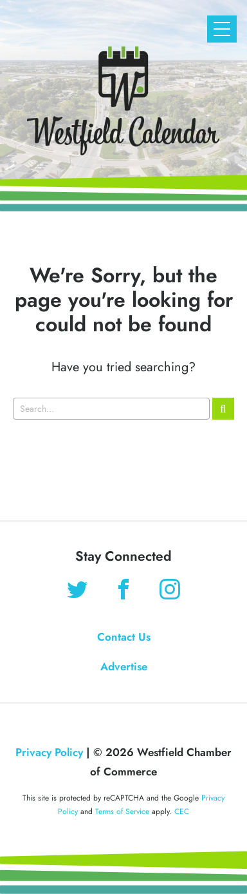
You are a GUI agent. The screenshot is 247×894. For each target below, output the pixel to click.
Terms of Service (122, 811)
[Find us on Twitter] (77, 591)
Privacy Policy (49, 752)
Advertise (123, 666)
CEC (181, 811)
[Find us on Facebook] (123, 591)
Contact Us (124, 637)
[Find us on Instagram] (170, 591)
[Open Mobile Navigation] (222, 29)
